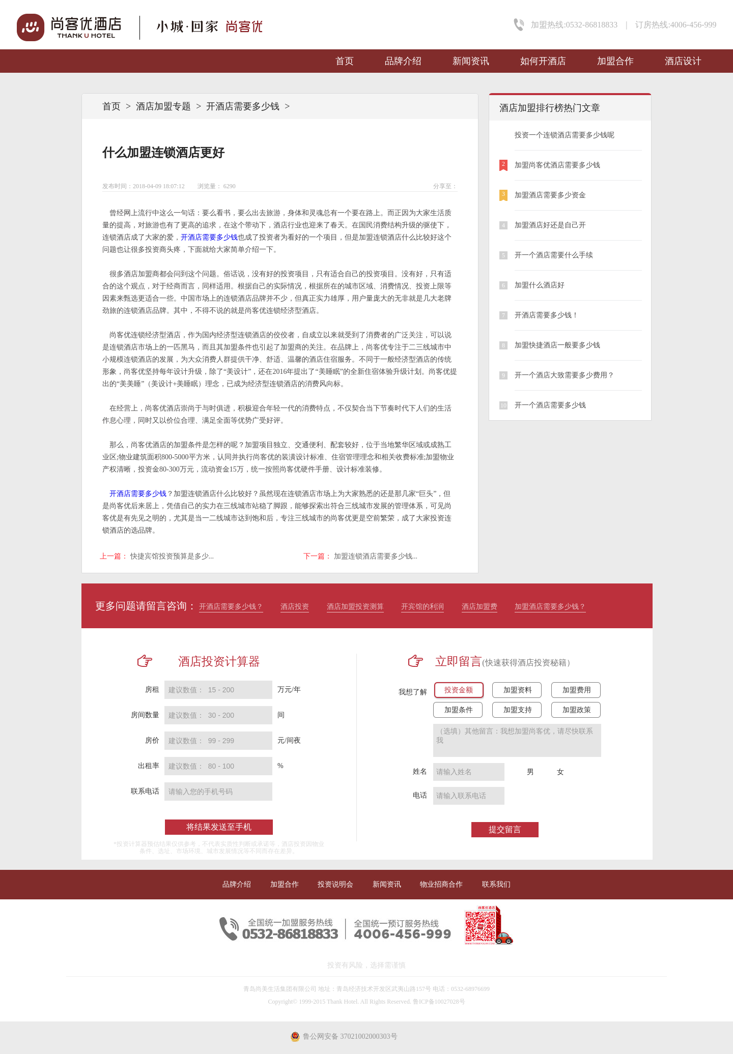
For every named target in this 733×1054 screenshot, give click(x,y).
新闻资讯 (471, 61)
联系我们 (496, 884)
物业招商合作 (441, 884)
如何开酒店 (543, 61)
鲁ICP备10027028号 (439, 1001)
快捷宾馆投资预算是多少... (172, 556)
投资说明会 (335, 884)
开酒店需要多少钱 (242, 106)
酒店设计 (683, 61)
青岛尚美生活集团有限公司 (280, 988)
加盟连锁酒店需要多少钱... (376, 556)
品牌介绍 (403, 61)
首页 (344, 61)
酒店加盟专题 (163, 106)
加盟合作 (615, 61)
